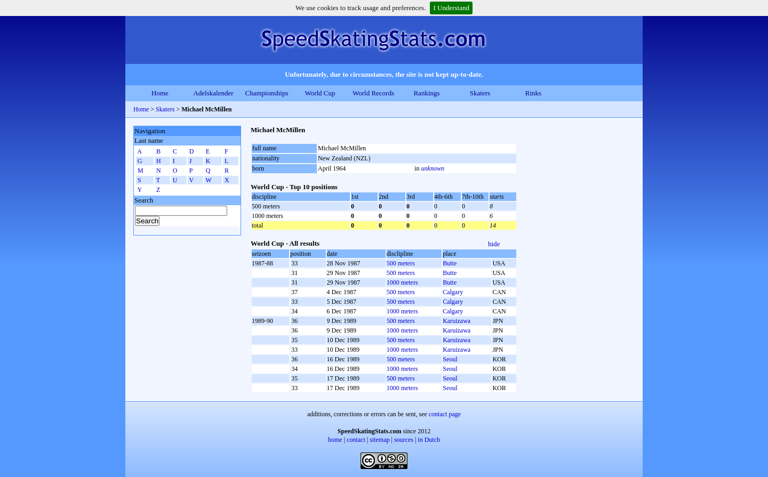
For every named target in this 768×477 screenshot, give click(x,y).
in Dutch (429, 439)
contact (356, 439)
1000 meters (402, 282)
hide (494, 244)
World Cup (320, 93)
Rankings (426, 93)
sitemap (379, 439)
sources (403, 439)
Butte (450, 263)
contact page (445, 414)
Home (160, 93)
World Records (373, 93)
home (335, 439)
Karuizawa (456, 321)
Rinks (533, 93)
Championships (267, 93)
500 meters (401, 263)
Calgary (453, 292)
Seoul (450, 359)
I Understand (451, 8)
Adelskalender (213, 93)
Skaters (480, 93)
